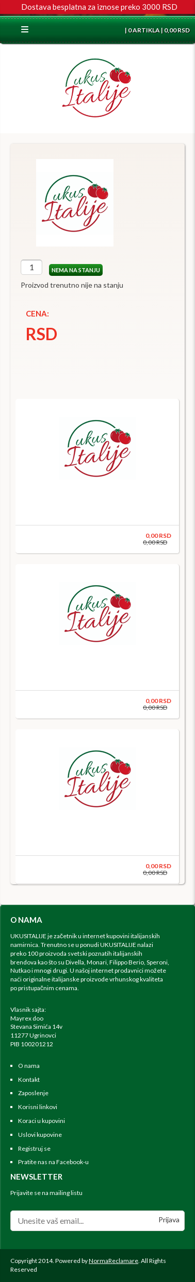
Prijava (169, 1219)
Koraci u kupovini (41, 1121)
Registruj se (34, 1148)
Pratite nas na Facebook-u (53, 1162)
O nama (29, 1065)
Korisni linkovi (37, 1107)
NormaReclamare (113, 1261)
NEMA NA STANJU (76, 270)
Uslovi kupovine (40, 1134)
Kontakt (29, 1079)
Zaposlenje (33, 1093)
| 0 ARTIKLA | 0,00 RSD (157, 30)
